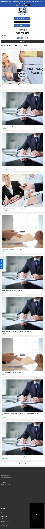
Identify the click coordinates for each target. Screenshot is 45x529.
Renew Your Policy (22, 25)
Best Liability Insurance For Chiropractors (12, 372)
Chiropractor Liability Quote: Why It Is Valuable (14, 126)
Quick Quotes (3, 482)
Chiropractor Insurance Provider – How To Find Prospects (16, 331)
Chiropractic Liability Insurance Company (12, 85)
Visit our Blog (3, 486)
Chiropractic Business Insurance (6, 477)
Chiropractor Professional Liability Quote (12, 249)
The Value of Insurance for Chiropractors (12, 167)
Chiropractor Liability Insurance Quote (12, 290)
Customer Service (4, 479)
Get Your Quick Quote (22, 18)
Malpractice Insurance (5, 475)
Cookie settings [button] (19, 5)
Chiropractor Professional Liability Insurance (13, 208)
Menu (22, 41)
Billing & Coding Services (5, 484)
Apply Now (22, 22)
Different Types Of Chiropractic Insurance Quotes (15, 456)
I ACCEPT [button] (27, 5)
